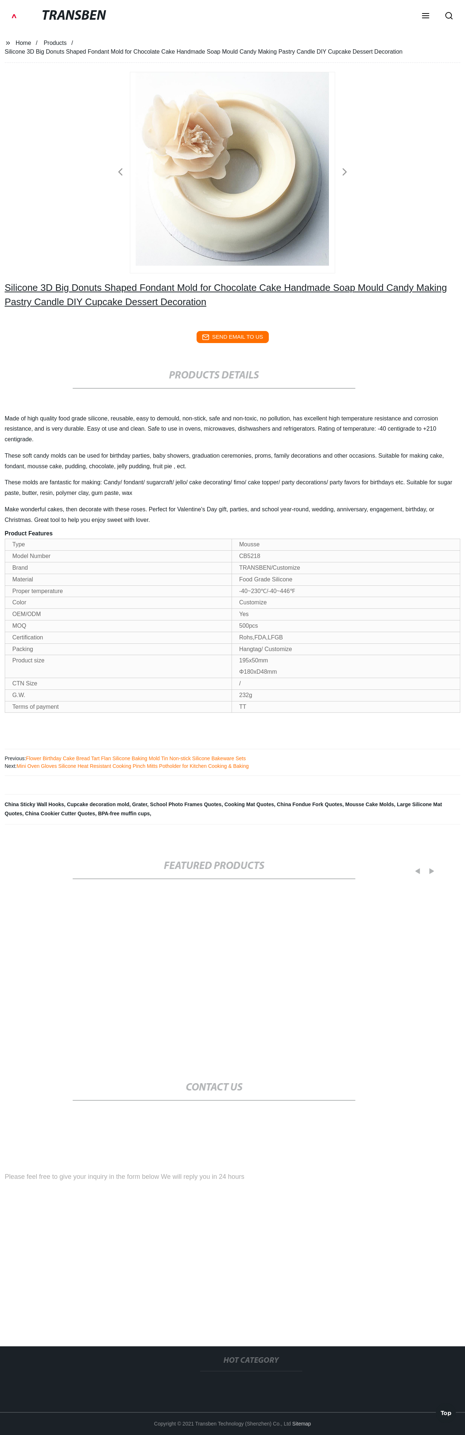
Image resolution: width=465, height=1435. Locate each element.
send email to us (232, 337)
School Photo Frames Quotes (185, 804)
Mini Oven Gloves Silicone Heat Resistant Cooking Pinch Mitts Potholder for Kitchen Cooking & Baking (132, 766)
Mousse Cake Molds (369, 804)
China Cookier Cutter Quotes (60, 813)
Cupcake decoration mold (98, 804)
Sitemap (301, 1424)
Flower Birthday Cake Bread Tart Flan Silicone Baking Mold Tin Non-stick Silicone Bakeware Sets (136, 758)
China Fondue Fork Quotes (309, 804)
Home (23, 43)
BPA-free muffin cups (124, 813)
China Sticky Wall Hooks (34, 804)
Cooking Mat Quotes (249, 804)
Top (446, 1412)
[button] (426, 16)
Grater (139, 804)
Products (55, 43)
